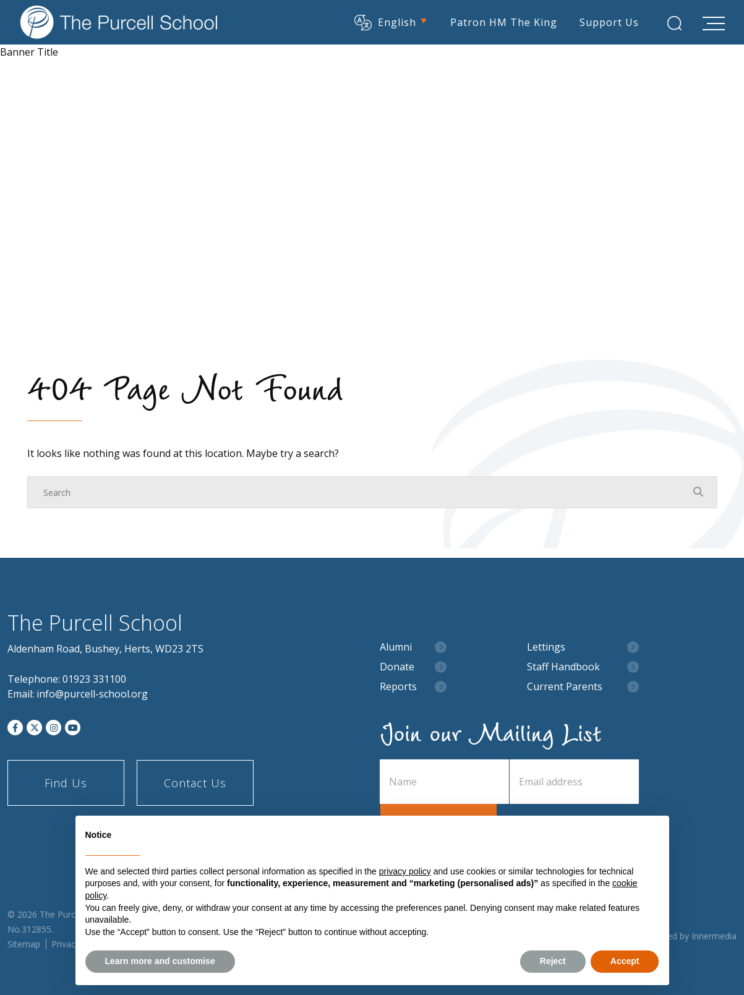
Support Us (608, 21)
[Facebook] (15, 727)
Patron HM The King (503, 21)
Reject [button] (553, 961)
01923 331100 (94, 679)
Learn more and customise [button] (160, 961)
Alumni (396, 647)
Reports (398, 687)
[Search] (360, 492)
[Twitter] (34, 727)
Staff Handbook (563, 667)
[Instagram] (53, 727)
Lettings (546, 647)
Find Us (66, 782)
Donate (397, 667)
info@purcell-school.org (92, 694)
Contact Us (195, 782)
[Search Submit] (674, 23)
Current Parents (564, 687)
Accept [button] (624, 961)
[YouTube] (72, 727)
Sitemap (23, 944)
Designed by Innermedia (688, 936)
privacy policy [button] (405, 871)
